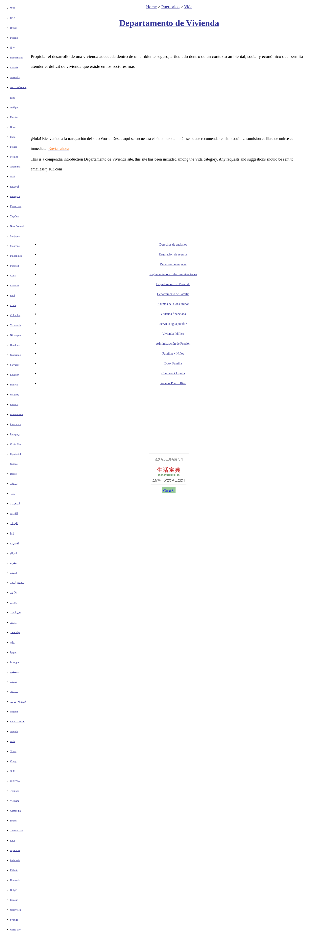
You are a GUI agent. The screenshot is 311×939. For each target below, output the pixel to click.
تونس (13, 622)
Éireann (14, 899)
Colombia (15, 315)
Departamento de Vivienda (169, 23)
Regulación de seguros (173, 254)
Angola (14, 731)
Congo (13, 761)
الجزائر (14, 523)
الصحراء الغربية (18, 701)
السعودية (15, 503)
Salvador (14, 364)
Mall (12, 176)
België (13, 889)
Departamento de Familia (173, 294)
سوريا (13, 652)
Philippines (16, 255)
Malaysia (15, 245)
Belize (13, 473)
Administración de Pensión (173, 343)
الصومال (14, 691)
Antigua (14, 107)
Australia (15, 77)
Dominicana (16, 414)
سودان (14, 483)
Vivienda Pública (173, 333)
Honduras (15, 344)
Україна (14, 216)
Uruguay (14, 394)
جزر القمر (15, 612)
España (14, 117)
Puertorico (15, 424)
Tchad (13, 751)
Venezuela (15, 325)
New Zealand (17, 226)
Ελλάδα (14, 870)
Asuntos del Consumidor (173, 304)
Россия (14, 37)
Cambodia (15, 810)
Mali (12, 741)
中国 (12, 8)
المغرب (14, 562)
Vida (188, 6)
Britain (13, 27)
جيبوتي (14, 681)
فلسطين (14, 671)
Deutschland (16, 57)
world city (15, 929)
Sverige (14, 919)
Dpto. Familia (173, 363)
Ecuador (14, 374)
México (14, 156)
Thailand (14, 790)
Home (151, 6)
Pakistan (14, 265)
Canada (14, 67)
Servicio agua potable (173, 323)
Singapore (15, 235)
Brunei (13, 820)
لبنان (12, 642)
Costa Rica (15, 444)
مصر (12, 493)
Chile (13, 305)
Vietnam (14, 800)
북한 (12, 771)
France (13, 146)
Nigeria (14, 711)
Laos (12, 840)
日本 (12, 47)
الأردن (13, 592)
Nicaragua (15, 335)
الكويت (14, 513)
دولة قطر (15, 632)
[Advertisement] (169, 41)
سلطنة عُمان (17, 582)
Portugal (14, 186)
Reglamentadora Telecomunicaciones (173, 274)
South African (17, 721)
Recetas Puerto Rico (173, 383)
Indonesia (15, 860)
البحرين (14, 602)
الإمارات (14, 543)
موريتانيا (14, 662)
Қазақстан (15, 206)
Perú (12, 295)
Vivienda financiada (173, 314)
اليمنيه (13, 572)
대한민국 (15, 780)
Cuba (12, 275)
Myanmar (15, 850)
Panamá (14, 404)
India (12, 136)
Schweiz (14, 285)
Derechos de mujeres (173, 264)
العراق (13, 553)
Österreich (15, 909)
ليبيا (12, 533)
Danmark (15, 880)
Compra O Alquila (173, 373)
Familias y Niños (173, 353)
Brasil (13, 126)
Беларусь (15, 196)
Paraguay (15, 434)
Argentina (15, 166)
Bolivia (14, 384)
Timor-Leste (16, 830)
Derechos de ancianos (173, 244)
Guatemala (15, 354)
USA (12, 17)
